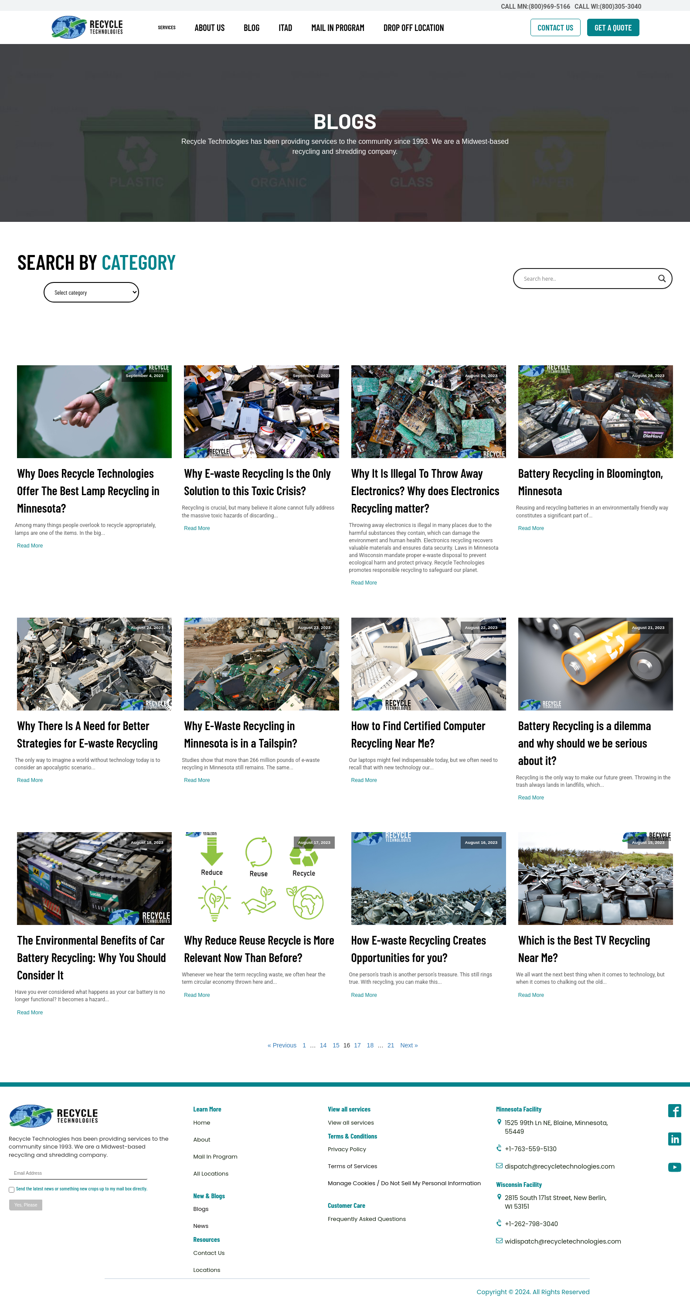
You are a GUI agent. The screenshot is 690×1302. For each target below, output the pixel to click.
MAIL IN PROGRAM (338, 27)
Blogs (201, 1209)
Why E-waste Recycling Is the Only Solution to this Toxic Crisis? (257, 482)
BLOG (251, 27)
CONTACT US (556, 27)
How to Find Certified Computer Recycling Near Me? (418, 734)
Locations (207, 1270)
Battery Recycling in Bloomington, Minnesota (590, 482)
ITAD (285, 27)
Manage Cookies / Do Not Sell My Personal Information (404, 1183)
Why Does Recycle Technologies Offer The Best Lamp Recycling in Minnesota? (88, 490)
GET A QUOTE (613, 27)
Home (202, 1122)
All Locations (211, 1173)
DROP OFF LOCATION (414, 27)
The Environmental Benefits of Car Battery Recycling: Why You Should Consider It (91, 957)
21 (390, 1045)
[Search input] (589, 278)
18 (370, 1045)
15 (336, 1045)
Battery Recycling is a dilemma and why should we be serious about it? (584, 743)
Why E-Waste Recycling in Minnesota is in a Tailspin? (240, 734)
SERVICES (167, 27)
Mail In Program (216, 1156)
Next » (409, 1045)
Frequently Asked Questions (367, 1219)
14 (323, 1045)
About (202, 1139)
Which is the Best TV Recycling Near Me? (584, 948)
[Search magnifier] (662, 278)
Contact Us (209, 1253)
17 (357, 1045)
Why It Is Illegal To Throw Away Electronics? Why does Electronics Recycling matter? (425, 490)
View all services (351, 1122)
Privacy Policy (347, 1149)
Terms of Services (352, 1166)
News (201, 1226)
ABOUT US (210, 27)
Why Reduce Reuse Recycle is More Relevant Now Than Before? (259, 948)
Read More (30, 546)
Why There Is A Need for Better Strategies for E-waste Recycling (87, 734)
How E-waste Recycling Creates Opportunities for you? (418, 948)
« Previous (282, 1045)
